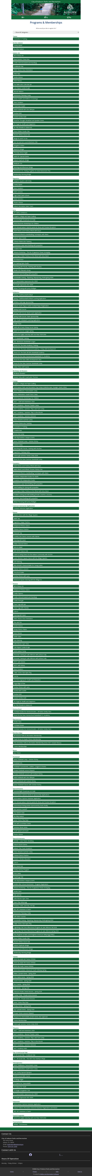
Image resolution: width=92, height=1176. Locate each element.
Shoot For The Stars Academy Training (26, 345)
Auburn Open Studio (20, 238)
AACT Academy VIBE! (20, 1048)
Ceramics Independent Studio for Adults (26, 476)
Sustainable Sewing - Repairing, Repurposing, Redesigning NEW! (33, 277)
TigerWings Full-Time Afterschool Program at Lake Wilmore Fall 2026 (35, 927)
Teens (15, 36)
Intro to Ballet (18, 547)
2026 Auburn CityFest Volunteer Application (27, 798)
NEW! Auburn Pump (20, 651)
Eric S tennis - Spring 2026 (22, 984)
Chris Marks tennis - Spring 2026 (24, 977)
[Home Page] (23, 17)
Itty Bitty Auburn (19, 49)
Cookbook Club (18, 66)
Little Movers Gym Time (21, 644)
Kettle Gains (17, 637)
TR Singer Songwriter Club (22, 1090)
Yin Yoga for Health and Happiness (24, 124)
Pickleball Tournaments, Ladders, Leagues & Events (30, 767)
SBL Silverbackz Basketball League (24, 342)
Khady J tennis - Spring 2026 (22, 1006)
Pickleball (16, 757)
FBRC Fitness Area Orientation (23, 70)
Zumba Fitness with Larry (22, 576)
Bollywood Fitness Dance (22, 526)
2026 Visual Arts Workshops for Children (26, 223)
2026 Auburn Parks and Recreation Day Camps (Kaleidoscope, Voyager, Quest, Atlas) (40, 387)
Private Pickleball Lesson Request (24, 770)
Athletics (16, 292)
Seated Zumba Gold (20, 117)
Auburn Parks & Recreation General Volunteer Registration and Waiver (35, 1108)
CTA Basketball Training (21, 338)
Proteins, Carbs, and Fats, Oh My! (24, 906)
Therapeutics (17, 1063)
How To (80, 1171)
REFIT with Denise (19, 662)
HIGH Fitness (18, 81)
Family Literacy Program (21, 870)
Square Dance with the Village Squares (26, 515)
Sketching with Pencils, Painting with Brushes (28, 267)
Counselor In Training (20, 39)
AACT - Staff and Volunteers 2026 (24, 402)
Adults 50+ (16, 53)
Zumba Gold (17, 113)
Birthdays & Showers (20, 371)
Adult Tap (17, 518)
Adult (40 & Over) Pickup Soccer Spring (26, 327)
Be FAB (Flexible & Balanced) (23, 127)
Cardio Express (18, 593)
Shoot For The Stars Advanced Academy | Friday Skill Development (35, 349)
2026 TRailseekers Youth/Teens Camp (26, 394)
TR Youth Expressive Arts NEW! (23, 285)
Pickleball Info (18, 763)
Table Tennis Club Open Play (23, 673)
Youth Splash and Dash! (21, 831)
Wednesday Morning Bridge (22, 174)
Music (15, 750)
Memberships (17, 733)
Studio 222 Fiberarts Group (22, 270)
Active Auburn (18, 43)
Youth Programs (18, 1115)
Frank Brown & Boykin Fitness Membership (27, 739)
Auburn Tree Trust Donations (23, 848)
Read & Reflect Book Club (22, 135)
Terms (12, 1171)
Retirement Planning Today (22, 95)
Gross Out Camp (19, 434)
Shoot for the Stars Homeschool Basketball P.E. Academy (32, 356)
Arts (14, 210)
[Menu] (69, 17)
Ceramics (16, 463)
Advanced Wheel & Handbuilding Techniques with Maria (31, 234)
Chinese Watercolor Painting (22, 241)
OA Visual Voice (18, 259)
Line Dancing (18, 562)
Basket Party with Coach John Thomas (26, 377)
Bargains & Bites (19, 145)
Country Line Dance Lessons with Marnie (26, 536)
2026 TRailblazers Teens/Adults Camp (25, 391)
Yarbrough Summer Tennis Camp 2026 (26, 455)
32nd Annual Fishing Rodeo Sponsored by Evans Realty (31, 805)
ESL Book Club (18, 866)
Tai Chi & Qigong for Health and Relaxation (27, 680)
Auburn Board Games (20, 844)
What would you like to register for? (46, 28)
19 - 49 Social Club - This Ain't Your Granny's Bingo (29, 1059)
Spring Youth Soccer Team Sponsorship (26, 316)
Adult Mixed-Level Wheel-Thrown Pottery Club (28, 469)
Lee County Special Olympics (23, 1072)
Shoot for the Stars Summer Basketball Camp (28, 363)
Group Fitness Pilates (20, 629)
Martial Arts (17, 719)
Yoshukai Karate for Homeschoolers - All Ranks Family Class (32, 712)
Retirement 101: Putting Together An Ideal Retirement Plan (32, 171)
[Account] (46, 17)
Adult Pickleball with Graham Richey (25, 781)
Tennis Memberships (20, 746)
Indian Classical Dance (21, 544)
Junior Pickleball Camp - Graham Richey (26, 441)
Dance (15, 512)
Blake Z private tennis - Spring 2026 (25, 973)
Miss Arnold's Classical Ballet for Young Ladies (28, 565)
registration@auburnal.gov (15, 1144)
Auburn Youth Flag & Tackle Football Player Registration (31, 306)
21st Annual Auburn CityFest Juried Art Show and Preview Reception (35, 227)
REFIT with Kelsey (19, 665)
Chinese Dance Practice (21, 529)
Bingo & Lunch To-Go (20, 138)
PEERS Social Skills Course (22, 1076)
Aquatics (16, 178)
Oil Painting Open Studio (21, 263)
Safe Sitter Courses (20, 917)
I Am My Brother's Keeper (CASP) (24, 437)
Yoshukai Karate (19, 725)
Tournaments (17, 1122)
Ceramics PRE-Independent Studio (24, 480)
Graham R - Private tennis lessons (24, 999)
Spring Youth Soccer (20, 309)
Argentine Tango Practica (22, 522)
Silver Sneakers (18, 102)
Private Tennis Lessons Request (24, 1013)
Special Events (18, 789)
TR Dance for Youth (20, 1087)
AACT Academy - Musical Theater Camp (26, 405)
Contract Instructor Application (24, 506)
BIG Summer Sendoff (20, 809)
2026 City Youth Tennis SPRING (23, 966)
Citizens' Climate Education (22, 859)
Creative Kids (18, 249)
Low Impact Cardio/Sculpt (22, 88)
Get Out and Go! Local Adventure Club (25, 142)
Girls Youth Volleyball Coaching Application (27, 320)
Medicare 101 (18, 163)
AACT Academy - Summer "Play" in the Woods (28, 412)
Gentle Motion (18, 77)
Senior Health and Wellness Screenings (26, 99)
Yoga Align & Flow (19, 683)
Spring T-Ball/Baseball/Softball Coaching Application (30, 298)
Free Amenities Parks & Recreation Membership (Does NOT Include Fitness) (37, 743)
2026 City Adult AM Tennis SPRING (24, 959)
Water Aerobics (18, 199)
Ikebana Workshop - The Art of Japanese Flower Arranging (32, 252)
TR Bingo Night (18, 1079)
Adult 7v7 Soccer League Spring (23, 331)
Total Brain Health (19, 106)
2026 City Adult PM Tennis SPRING (24, 963)
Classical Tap (18, 533)
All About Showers (19, 373)
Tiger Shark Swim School (21, 195)
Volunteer (16, 1102)
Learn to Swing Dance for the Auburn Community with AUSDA (33, 554)
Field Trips (17, 74)
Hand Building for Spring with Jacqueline (26, 487)
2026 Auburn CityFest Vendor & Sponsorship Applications (31, 795)
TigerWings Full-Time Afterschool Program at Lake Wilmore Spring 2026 (36, 931)
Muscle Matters (18, 91)
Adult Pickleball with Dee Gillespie (24, 109)
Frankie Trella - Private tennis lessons (25, 995)
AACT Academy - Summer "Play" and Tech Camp (29, 409)
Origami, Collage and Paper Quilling (25, 216)
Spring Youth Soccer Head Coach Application (27, 313)
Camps (15, 381)
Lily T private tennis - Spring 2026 (24, 1009)
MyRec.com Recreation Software (49, 1174)
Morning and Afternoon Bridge (23, 167)
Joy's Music (17, 753)
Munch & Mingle (19, 149)
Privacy (35, 1171)
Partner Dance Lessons (21, 569)
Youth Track (17, 324)
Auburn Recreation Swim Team (23, 206)
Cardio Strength (18, 601)
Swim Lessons (18, 192)
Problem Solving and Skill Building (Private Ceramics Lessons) (33, 494)
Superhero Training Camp (22, 452)
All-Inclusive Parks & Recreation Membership (28, 735)
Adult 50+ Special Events (21, 156)
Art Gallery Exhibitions (20, 213)
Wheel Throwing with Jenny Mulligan (25, 288)
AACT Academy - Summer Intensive (25, 416)
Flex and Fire (18, 622)
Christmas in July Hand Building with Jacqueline (28, 245)
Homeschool (17, 709)
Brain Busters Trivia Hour (21, 59)
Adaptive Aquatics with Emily (22, 181)
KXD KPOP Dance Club (21, 551)
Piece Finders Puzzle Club (22, 131)
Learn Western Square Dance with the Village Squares (30, 558)
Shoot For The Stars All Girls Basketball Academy (29, 352)
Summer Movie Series (20, 827)
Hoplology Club (18, 877)
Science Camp (18, 445)
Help (57, 1171)
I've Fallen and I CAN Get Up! (23, 84)
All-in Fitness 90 (18, 56)
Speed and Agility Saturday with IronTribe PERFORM (30, 334)
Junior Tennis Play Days (21, 820)
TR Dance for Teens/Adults (22, 1083)
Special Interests (19, 838)
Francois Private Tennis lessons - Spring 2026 (28, 991)
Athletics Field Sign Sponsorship (23, 302)
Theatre (16, 1028)
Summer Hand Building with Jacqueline (26, 274)
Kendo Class (17, 722)
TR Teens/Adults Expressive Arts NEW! (26, 281)
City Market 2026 (19, 813)
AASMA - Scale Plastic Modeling (23, 841)
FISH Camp (17, 873)
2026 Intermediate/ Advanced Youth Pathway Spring (30, 970)
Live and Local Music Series (22, 823)
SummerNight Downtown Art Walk (24, 220)
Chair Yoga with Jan (20, 604)
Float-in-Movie (18, 202)
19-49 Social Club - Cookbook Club (24, 1055)
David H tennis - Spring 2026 (22, 981)
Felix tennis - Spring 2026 (21, 988)
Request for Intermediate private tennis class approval (30, 1017)
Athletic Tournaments (20, 1124)
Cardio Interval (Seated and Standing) (25, 63)
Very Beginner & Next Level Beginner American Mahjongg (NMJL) (34, 935)
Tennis (15, 957)
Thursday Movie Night (21, 153)
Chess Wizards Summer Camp (23, 420)
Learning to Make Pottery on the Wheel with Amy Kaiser (31, 256)
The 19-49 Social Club (20, 1052)
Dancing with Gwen (20, 540)
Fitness (15, 584)
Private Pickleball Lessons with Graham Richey (28, 774)
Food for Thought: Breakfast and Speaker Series (29, 120)
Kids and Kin (17, 895)
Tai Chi (16, 676)
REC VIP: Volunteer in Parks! (22, 909)
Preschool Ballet (19, 572)
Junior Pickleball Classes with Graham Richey (27, 785)
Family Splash (18, 45)
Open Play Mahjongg (20, 902)
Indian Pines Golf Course (21, 367)
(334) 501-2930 (12, 1146)
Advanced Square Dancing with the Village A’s (28, 580)
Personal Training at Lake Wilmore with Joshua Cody (30, 655)
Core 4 (16, 611)
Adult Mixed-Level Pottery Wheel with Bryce (27, 231)
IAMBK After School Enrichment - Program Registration (31, 884)
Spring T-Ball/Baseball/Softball (23, 295)
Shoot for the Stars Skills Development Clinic (27, 360)
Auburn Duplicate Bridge (21, 160)
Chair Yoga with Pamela (21, 608)
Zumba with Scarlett (20, 691)
